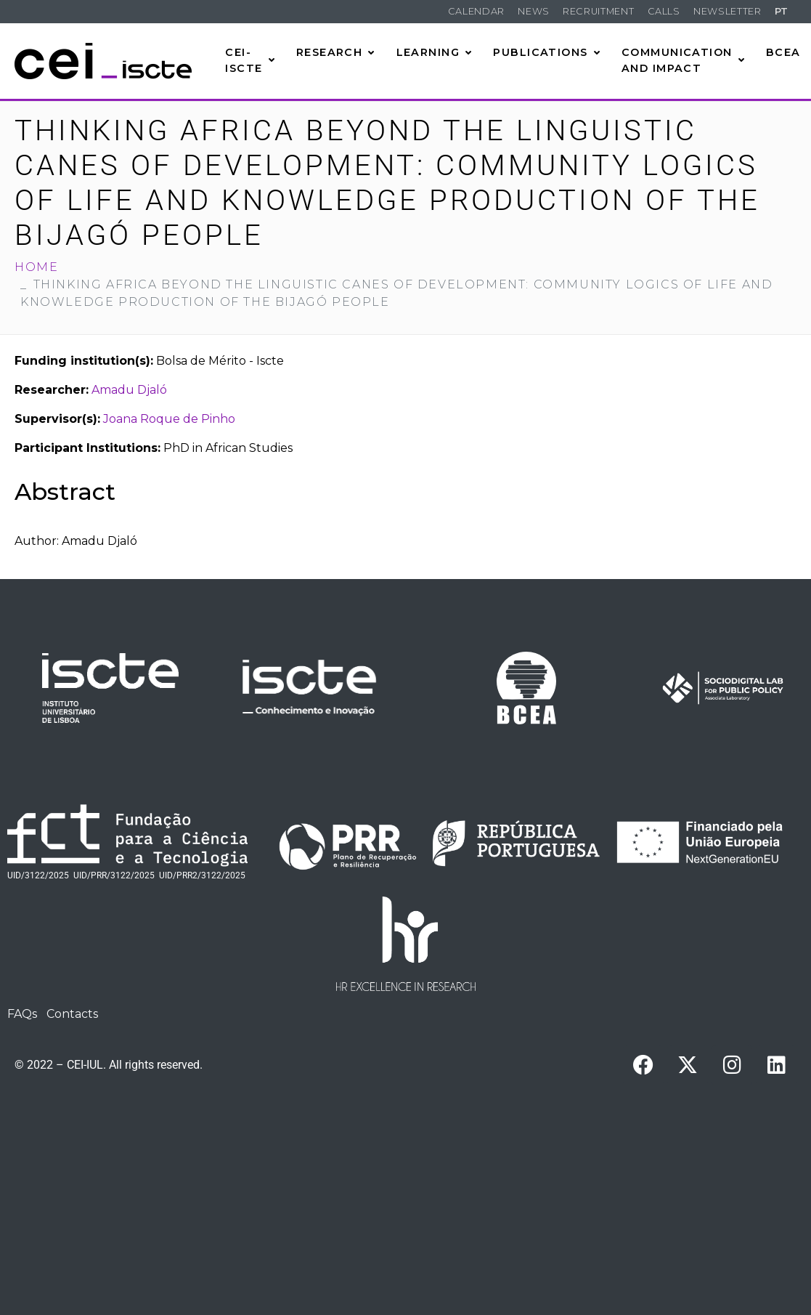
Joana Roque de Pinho (169, 419)
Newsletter (727, 11)
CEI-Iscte (250, 60)
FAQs (22, 1014)
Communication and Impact (683, 60)
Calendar (476, 11)
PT (781, 11)
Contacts (72, 1014)
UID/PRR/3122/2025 (114, 875)
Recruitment (598, 11)
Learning (434, 52)
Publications (546, 52)
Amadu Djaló (129, 390)
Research (335, 52)
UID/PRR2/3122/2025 (202, 875)
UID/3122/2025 (38, 875)
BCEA (783, 52)
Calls (664, 11)
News (534, 11)
